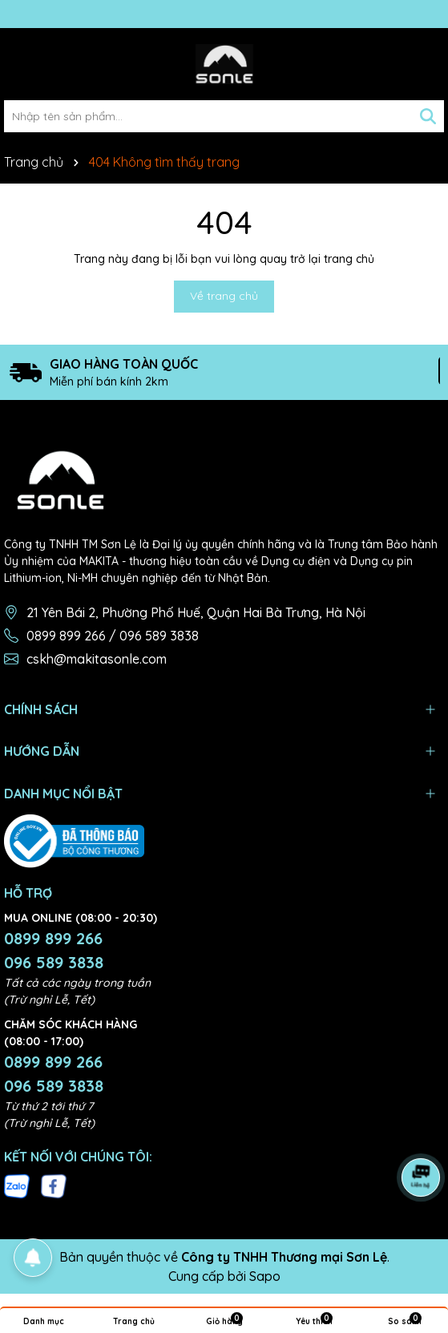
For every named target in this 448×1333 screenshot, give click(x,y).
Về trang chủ (224, 296)
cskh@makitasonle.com (96, 659)
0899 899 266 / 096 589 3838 (112, 636)
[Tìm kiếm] (428, 116)
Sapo (265, 1276)
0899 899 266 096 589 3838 (53, 950)
